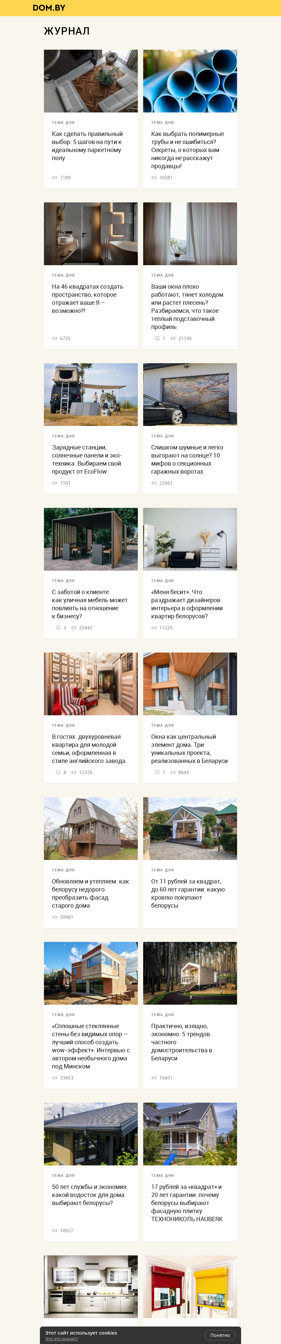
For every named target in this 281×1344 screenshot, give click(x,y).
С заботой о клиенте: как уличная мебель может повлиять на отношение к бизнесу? (90, 604)
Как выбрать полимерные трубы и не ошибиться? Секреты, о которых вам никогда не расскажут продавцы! (187, 150)
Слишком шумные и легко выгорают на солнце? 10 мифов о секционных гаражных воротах (187, 459)
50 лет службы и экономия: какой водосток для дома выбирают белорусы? (90, 1194)
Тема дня (63, 123)
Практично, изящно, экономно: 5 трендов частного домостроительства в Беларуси (181, 1042)
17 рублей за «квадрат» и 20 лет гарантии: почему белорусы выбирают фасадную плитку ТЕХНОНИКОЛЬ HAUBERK (187, 1202)
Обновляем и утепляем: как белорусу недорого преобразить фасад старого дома (90, 893)
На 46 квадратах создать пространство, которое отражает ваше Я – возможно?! (87, 298)
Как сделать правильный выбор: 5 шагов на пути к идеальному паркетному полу (87, 145)
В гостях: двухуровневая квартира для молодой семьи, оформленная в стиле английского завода (88, 748)
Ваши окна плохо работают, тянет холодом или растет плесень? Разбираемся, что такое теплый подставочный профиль (187, 306)
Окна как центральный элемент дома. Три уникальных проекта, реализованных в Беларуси (189, 748)
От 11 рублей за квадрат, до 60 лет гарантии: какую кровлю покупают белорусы (188, 893)
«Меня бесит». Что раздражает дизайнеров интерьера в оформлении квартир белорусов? (187, 604)
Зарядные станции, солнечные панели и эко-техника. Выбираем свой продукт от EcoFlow (87, 459)
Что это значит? (61, 1339)
